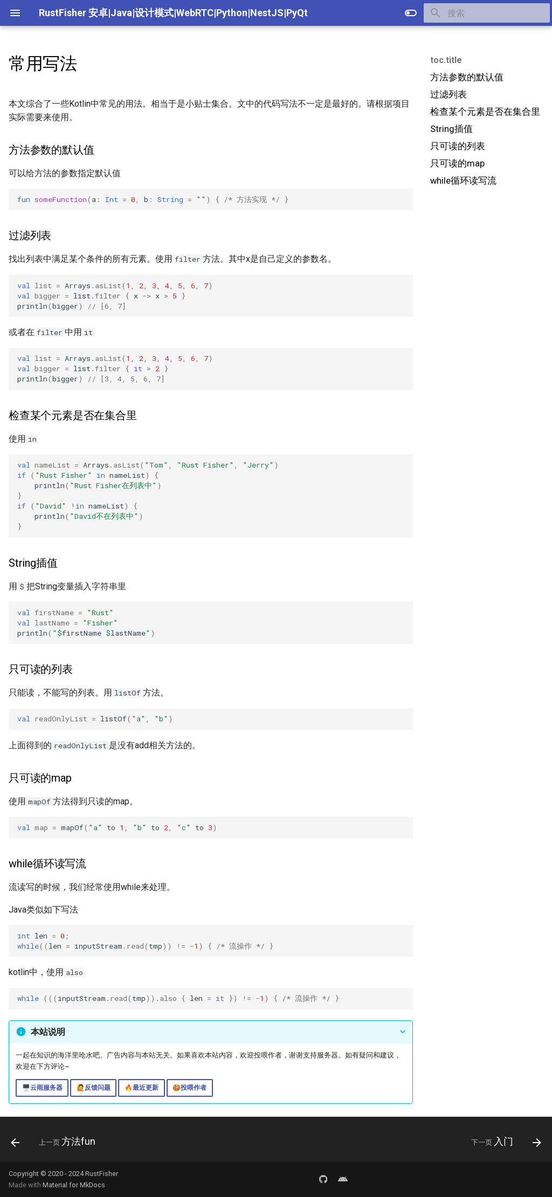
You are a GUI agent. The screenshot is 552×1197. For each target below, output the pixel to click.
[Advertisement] (486, 273)
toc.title (446, 60)
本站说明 (48, 1032)
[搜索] (487, 13)
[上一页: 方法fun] (56, 1143)
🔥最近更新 (141, 1087)
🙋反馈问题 (94, 1087)
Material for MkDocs (74, 1185)
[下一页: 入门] (503, 1143)
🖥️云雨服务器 (42, 1087)
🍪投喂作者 (189, 1087)
